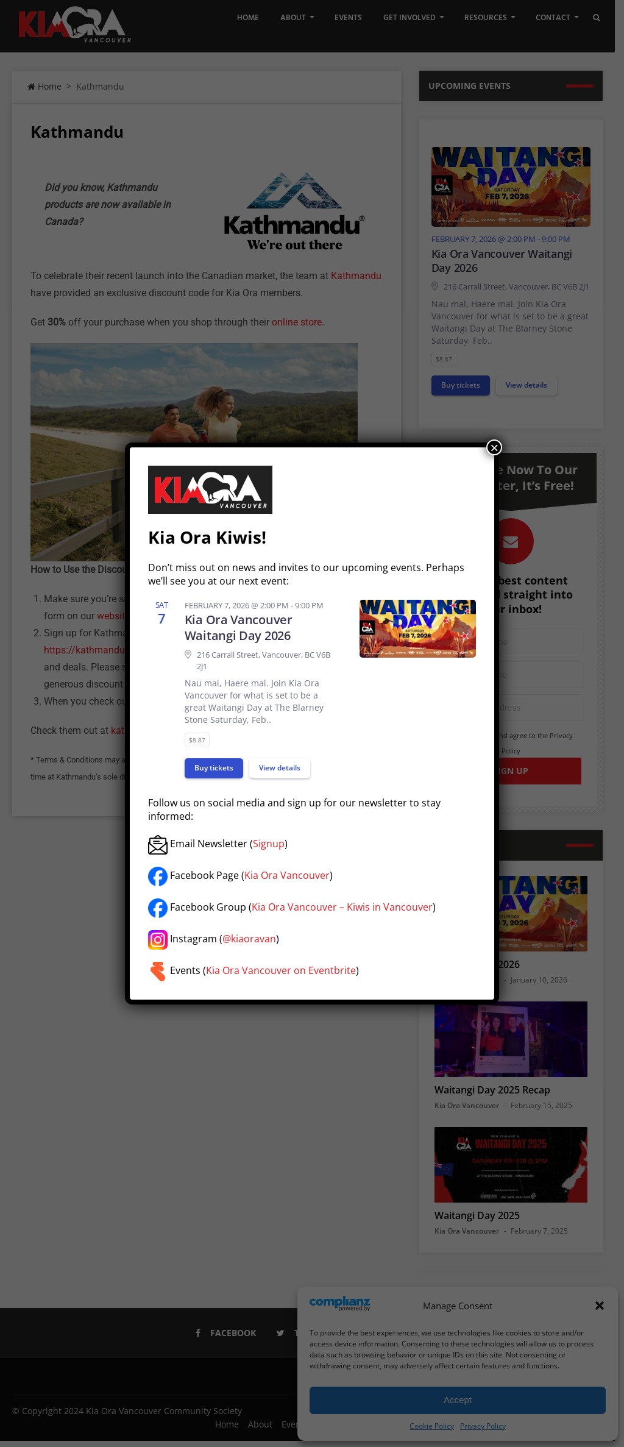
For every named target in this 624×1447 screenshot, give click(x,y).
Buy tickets (213, 768)
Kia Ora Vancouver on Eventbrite (281, 970)
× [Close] (494, 447)
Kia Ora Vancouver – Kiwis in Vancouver (342, 907)
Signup (269, 843)
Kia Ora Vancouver (287, 875)
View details (279, 768)
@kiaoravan (249, 938)
